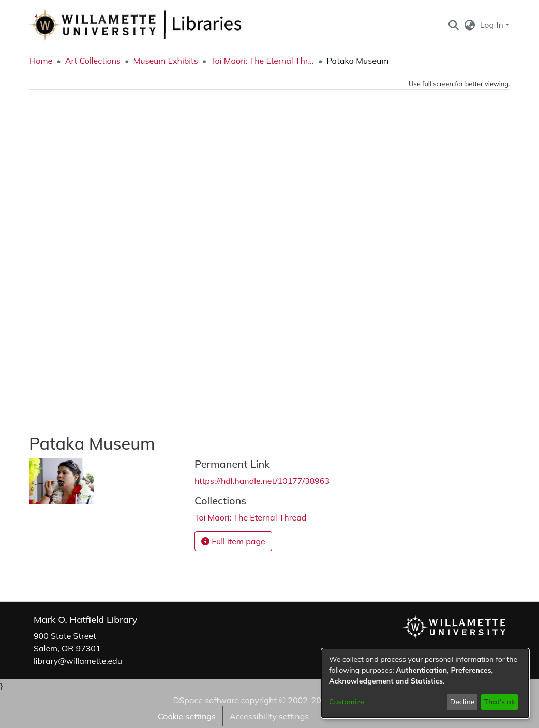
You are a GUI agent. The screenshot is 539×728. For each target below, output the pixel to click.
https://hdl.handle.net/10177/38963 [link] (262, 481)
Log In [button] (492, 25)
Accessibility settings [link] (269, 716)
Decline (462, 701)
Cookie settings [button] (187, 716)
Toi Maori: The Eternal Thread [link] (262, 60)
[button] (453, 25)
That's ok (499, 701)
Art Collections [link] (93, 60)
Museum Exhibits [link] (165, 60)
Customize (346, 701)
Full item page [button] (233, 541)
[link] (250, 517)
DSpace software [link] (205, 700)
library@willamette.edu (78, 661)
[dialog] (425, 683)
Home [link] (40, 60)
